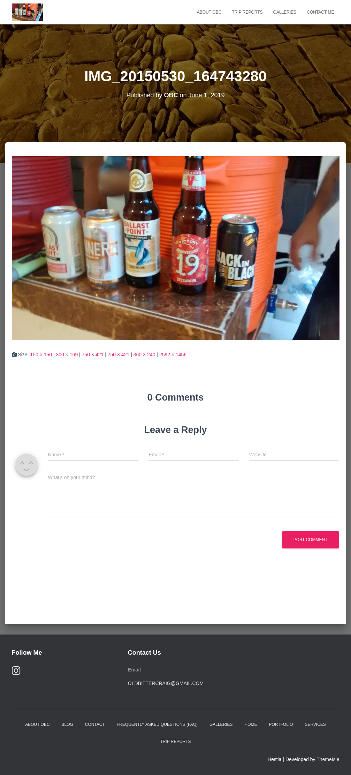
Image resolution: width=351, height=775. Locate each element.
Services (315, 724)
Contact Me (320, 12)
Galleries (285, 12)
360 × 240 (144, 354)
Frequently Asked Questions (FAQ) (157, 724)
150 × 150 (41, 354)
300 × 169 (67, 354)
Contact (95, 724)
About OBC (209, 12)
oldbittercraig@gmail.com (166, 683)
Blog (67, 724)
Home (250, 724)
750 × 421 (93, 354)
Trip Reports (247, 12)
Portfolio (281, 724)
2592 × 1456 (172, 354)
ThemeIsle (327, 759)
